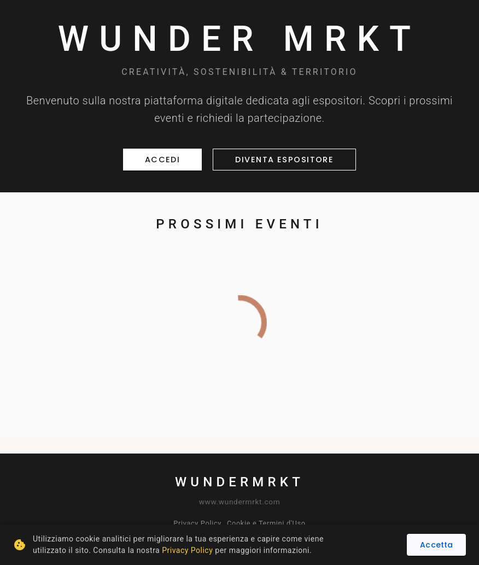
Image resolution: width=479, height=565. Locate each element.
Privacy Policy (197, 523)
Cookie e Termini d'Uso (266, 523)
